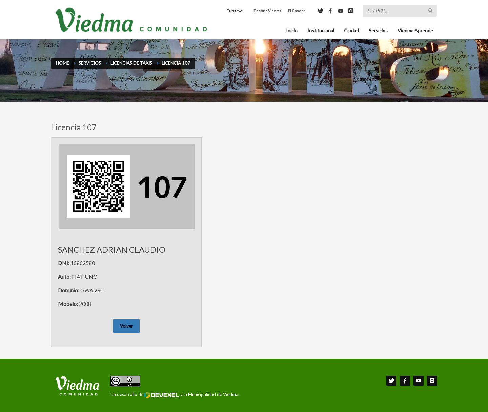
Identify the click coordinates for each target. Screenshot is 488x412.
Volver (126, 326)
